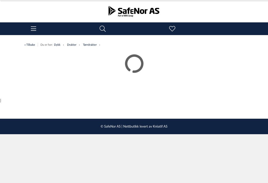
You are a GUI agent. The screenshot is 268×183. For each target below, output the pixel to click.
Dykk (57, 44)
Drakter (71, 44)
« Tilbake (29, 44)
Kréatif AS (160, 126)
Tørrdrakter (90, 44)
